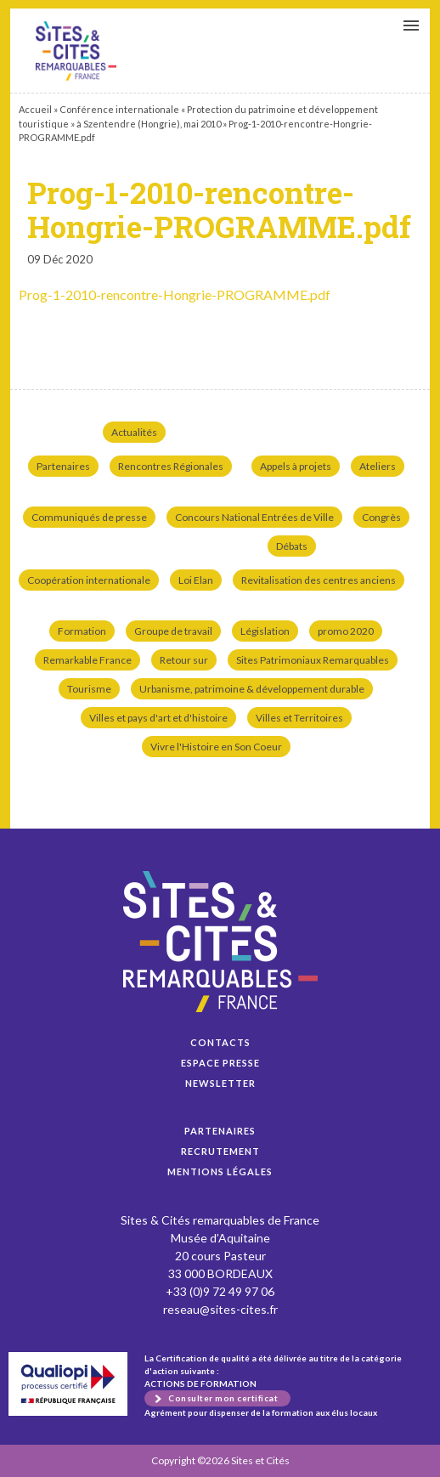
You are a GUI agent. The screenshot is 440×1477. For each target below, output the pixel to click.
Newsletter (220, 1083)
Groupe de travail (173, 631)
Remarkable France (87, 660)
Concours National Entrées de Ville (254, 517)
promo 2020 (346, 631)
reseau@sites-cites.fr (220, 1309)
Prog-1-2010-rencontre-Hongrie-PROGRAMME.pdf (76, 51)
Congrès (381, 517)
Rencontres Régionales (170, 466)
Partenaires (63, 466)
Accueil (35, 109)
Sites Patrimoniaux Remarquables (312, 660)
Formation (82, 631)
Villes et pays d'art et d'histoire (158, 717)
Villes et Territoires (299, 717)
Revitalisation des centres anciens (318, 580)
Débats (291, 546)
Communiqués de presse (89, 517)
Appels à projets (295, 466)
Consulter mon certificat (223, 1398)
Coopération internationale (88, 580)
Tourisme (89, 688)
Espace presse (220, 1062)
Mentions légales (220, 1171)
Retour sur (184, 660)
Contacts (220, 1042)
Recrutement (220, 1151)
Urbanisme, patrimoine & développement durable (251, 688)
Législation (265, 631)
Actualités (134, 432)
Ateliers (377, 466)
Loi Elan (195, 580)
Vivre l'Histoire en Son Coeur (216, 746)
